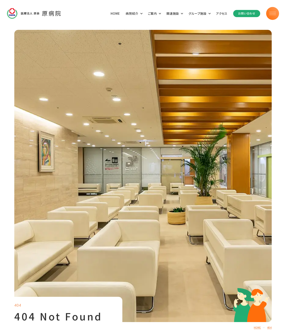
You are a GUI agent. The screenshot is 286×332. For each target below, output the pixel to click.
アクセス (221, 13)
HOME (115, 13)
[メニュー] (272, 13)
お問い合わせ (246, 13)
